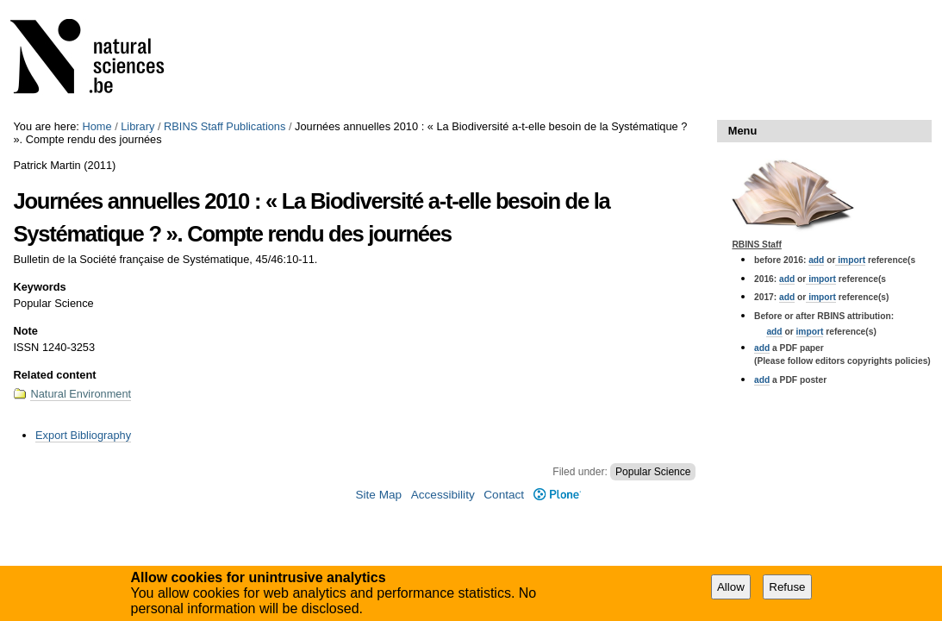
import (850, 260)
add (816, 260)
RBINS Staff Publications (224, 126)
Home (96, 126)
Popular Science (652, 472)
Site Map (378, 494)
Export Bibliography (83, 435)
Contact (503, 494)
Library (137, 126)
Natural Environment (80, 393)
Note (25, 330)
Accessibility (443, 494)
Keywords (39, 286)
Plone (557, 494)
